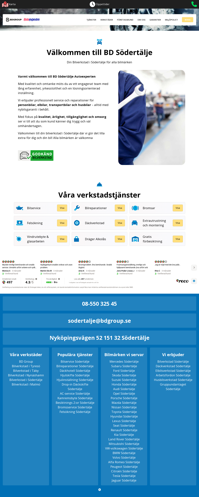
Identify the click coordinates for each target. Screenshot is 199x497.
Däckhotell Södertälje (75, 370)
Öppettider (99, 4)
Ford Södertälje (124, 370)
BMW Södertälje (124, 453)
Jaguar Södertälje (124, 480)
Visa (62, 207)
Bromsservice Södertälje (75, 407)
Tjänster (91, 19)
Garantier (155, 19)
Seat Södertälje (124, 425)
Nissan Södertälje (124, 407)
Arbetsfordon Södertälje (173, 375)
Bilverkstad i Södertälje (25, 380)
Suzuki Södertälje (124, 380)
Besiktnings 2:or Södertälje (75, 402)
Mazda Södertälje (124, 402)
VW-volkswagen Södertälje (124, 448)
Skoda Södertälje (124, 375)
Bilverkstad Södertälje (173, 361)
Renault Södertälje (124, 430)
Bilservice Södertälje (75, 361)
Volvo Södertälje (124, 457)
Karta (8, 4)
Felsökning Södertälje (75, 412)
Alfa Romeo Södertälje (124, 462)
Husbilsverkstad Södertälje (173, 380)
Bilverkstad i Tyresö (26, 366)
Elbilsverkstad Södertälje (173, 370)
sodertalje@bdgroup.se (99, 320)
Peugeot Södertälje (124, 466)
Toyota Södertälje (124, 412)
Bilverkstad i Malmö (26, 384)
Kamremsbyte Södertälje (75, 398)
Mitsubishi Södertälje (124, 444)
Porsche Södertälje (124, 398)
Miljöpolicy (171, 19)
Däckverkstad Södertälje (173, 366)
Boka (187, 19)
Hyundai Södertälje (124, 416)
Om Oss (141, 19)
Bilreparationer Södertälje (75, 366)
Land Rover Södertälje (124, 439)
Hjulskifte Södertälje (75, 375)
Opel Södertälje (124, 393)
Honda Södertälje (124, 384)
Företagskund (125, 19)
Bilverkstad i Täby (26, 370)
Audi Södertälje (124, 389)
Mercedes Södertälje (124, 361)
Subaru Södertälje (124, 366)
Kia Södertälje (124, 434)
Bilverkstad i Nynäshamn (26, 375)
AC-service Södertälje (75, 393)
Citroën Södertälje (124, 471)
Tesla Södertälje (124, 476)
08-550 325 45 (99, 303)
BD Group (26, 361)
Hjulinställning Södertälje (75, 380)
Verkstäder (106, 19)
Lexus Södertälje (124, 421)
